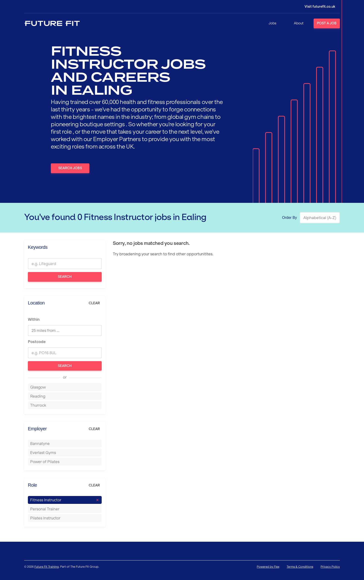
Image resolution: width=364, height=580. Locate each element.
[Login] (317, 6)
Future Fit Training (46, 566)
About (298, 23)
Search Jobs (70, 168)
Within (34, 319)
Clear (94, 303)
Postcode (37, 341)
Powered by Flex (268, 566)
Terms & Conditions (300, 566)
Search (65, 277)
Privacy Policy (330, 566)
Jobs (272, 23)
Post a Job (327, 23)
